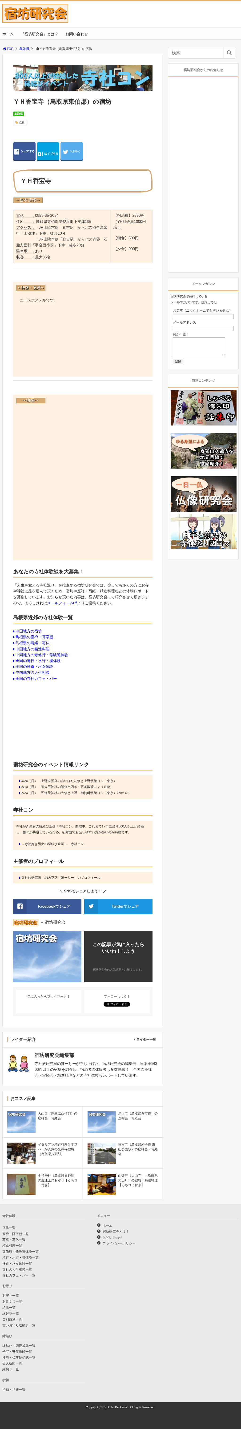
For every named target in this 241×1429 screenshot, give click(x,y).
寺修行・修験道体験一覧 (20, 1251)
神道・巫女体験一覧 (17, 1263)
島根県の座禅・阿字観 (34, 637)
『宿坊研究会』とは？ (39, 34)
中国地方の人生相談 (32, 672)
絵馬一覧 (9, 1307)
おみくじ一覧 (12, 1301)
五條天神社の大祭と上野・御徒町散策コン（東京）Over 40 (85, 793)
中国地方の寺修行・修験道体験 (42, 655)
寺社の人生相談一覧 (17, 1269)
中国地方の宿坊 (29, 631)
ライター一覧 (146, 1039)
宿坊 (22, 122)
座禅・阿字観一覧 (15, 1234)
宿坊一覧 (9, 1228)
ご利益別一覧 (12, 1319)
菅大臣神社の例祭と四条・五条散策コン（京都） (77, 787)
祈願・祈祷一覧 (13, 1390)
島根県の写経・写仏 (32, 643)
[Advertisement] (83, 341)
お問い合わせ (76, 34)
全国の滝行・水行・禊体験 (38, 661)
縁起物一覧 (10, 1313)
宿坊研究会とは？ (116, 1231)
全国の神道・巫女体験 (34, 667)
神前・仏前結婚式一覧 (18, 1357)
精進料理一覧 (12, 1246)
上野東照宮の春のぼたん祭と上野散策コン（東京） (79, 781)
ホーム (8, 34)
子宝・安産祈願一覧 (17, 1351)
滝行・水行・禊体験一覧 (20, 1257)
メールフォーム (60, 603)
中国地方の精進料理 (32, 649)
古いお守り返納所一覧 (18, 1325)
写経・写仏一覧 (13, 1240)
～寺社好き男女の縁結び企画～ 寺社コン (52, 844)
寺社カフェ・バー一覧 (18, 1275)
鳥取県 (24, 49)
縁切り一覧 (10, 1369)
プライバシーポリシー (119, 1243)
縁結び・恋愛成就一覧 (18, 1346)
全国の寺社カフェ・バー (36, 679)
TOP (7, 49)
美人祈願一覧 (12, 1363)
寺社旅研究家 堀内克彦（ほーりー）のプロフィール (60, 877)
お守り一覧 (10, 1295)
